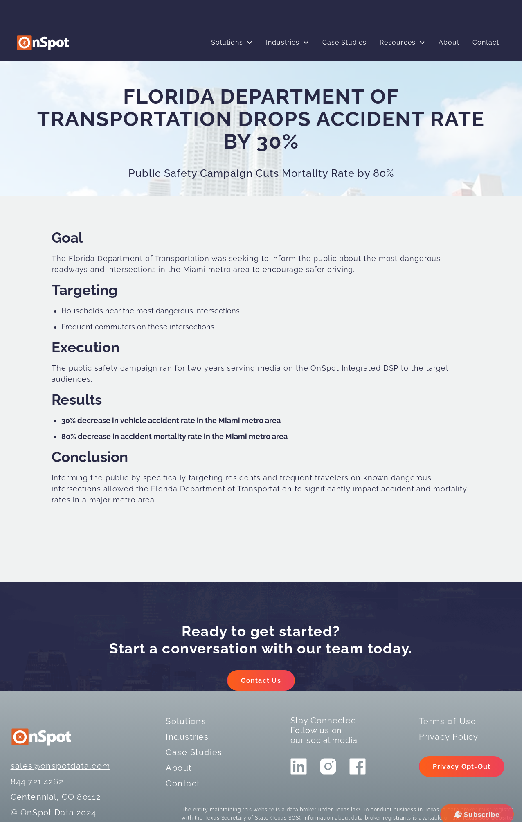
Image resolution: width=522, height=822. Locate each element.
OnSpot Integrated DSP (354, 368)
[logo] (43, 42)
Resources (398, 42)
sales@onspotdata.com (60, 766)
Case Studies (344, 42)
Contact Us (261, 681)
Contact (486, 42)
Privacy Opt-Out (462, 766)
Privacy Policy (449, 737)
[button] (232, 42)
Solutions (227, 42)
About (449, 42)
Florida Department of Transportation (139, 258)
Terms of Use (447, 721)
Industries (282, 42)
